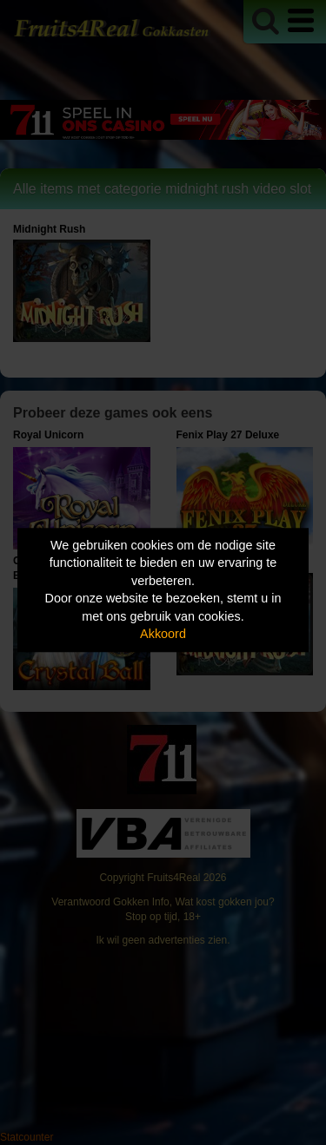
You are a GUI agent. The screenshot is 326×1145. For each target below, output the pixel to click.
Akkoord (163, 635)
